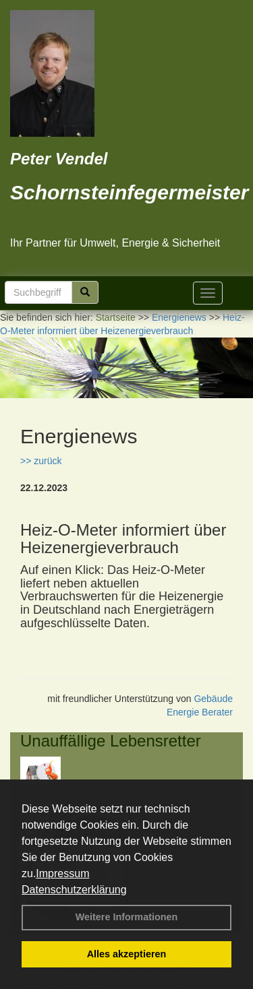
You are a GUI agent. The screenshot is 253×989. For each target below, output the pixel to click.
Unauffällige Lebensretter (110, 741)
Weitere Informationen (127, 917)
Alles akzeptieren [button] (127, 954)
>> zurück (40, 460)
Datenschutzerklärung (74, 889)
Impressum (62, 873)
